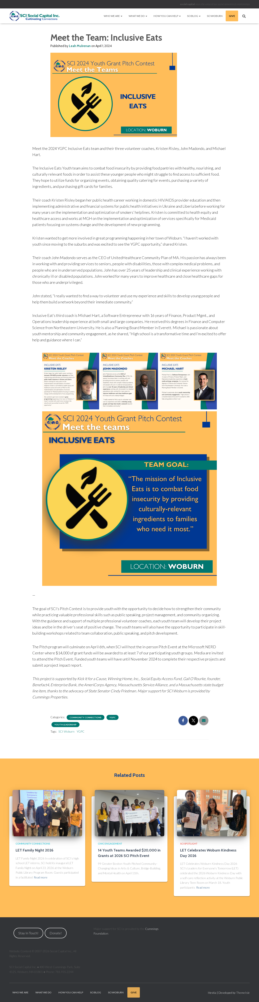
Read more (40, 877)
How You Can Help (167, 15)
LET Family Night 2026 (34, 850)
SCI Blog (194, 15)
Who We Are (113, 15)
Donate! (56, 933)
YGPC (112, 717)
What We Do (138, 15)
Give (232, 15)
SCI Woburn (215, 15)
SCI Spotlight (188, 843)
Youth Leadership (65, 724)
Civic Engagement (110, 843)
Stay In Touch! (28, 933)
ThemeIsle (243, 992)
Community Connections (85, 717)
